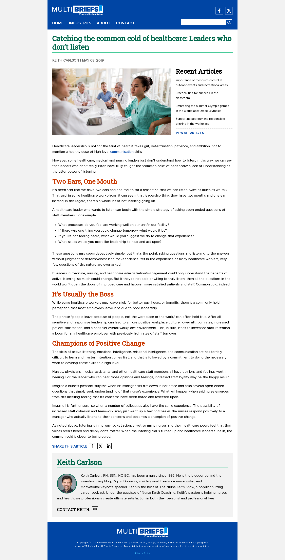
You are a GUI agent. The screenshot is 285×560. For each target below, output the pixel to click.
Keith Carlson (66, 60)
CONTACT (125, 23)
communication (122, 152)
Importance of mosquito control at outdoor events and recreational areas (202, 83)
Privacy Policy (142, 553)
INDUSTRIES (80, 23)
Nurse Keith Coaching (158, 492)
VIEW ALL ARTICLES (190, 133)
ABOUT (103, 23)
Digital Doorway (125, 481)
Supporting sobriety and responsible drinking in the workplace (200, 121)
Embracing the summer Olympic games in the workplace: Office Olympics (202, 108)
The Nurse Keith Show (176, 487)
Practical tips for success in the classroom (197, 95)
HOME (58, 23)
